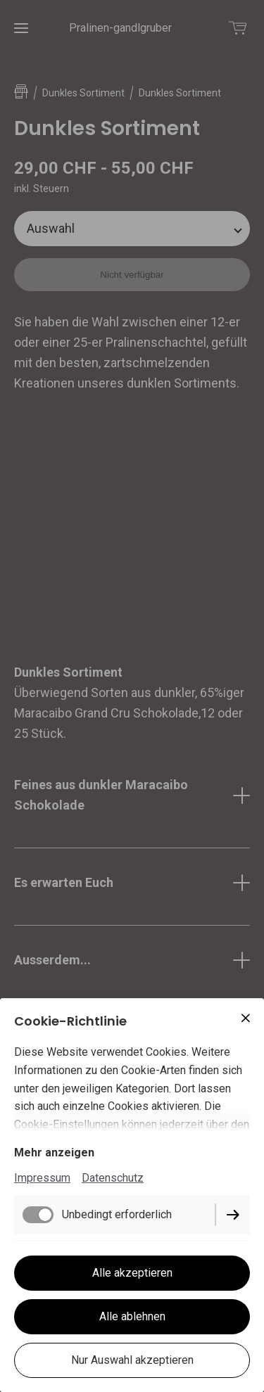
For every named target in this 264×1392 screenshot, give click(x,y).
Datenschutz (113, 1178)
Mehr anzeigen (54, 1152)
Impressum (42, 1178)
